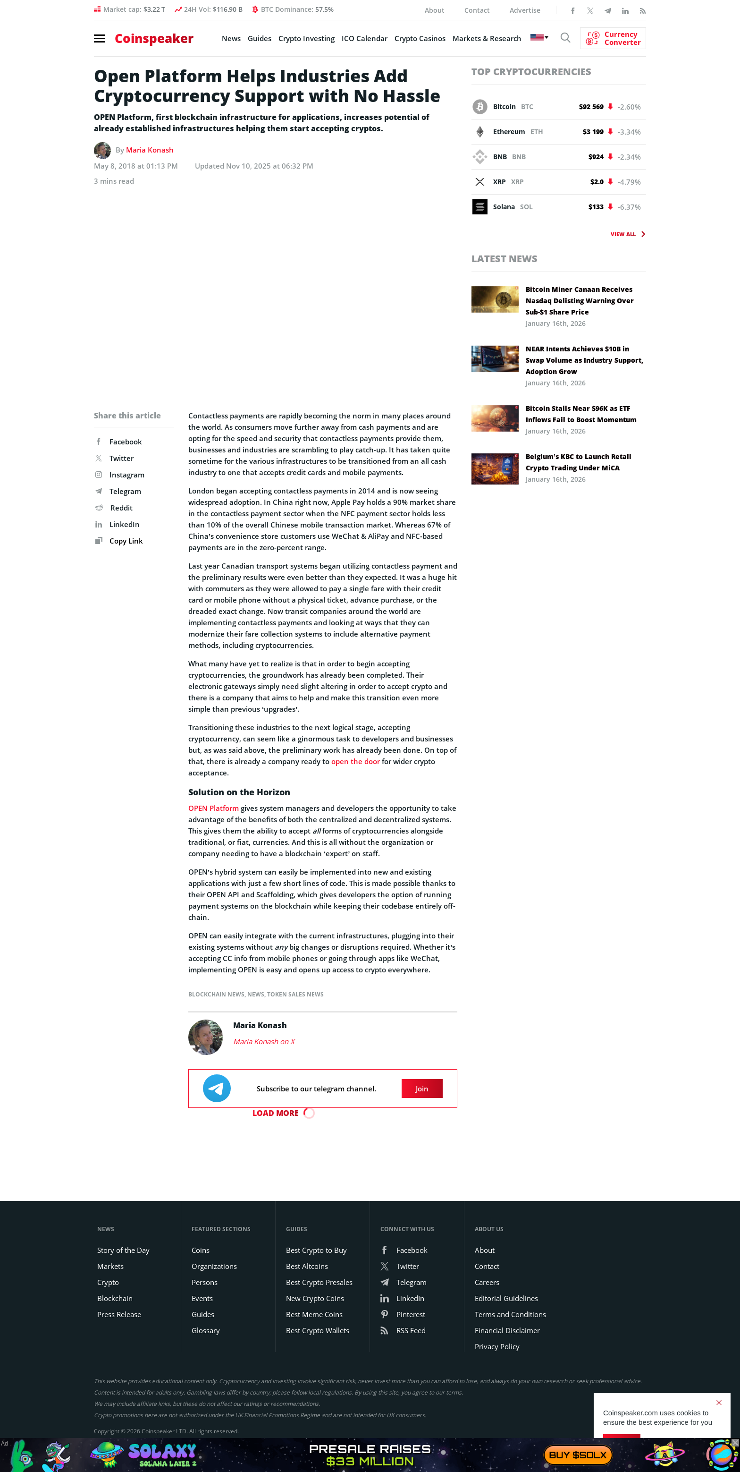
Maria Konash (150, 149)
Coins (201, 1250)
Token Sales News (295, 994)
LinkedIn (117, 524)
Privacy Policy (497, 1346)
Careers (487, 1282)
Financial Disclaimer (507, 1330)
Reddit (114, 507)
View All (623, 234)
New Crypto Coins (315, 1298)
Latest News (504, 258)
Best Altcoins (307, 1266)
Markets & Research (487, 38)
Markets (110, 1266)
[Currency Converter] (613, 38)
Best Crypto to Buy (316, 1250)
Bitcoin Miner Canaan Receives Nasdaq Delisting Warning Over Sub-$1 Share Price (580, 300)
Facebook (118, 441)
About (435, 10)
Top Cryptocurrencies (531, 71)
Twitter (114, 458)
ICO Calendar (364, 38)
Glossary (206, 1330)
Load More (275, 1113)
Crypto (108, 1282)
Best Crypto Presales (319, 1282)
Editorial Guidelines (506, 1298)
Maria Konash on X (263, 1041)
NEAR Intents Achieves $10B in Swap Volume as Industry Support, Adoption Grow (584, 360)
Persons (205, 1282)
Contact (477, 10)
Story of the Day (123, 1250)
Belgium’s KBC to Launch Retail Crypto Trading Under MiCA (578, 462)
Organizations (214, 1266)
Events (202, 1298)
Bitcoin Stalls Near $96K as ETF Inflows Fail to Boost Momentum (581, 414)
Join (422, 1088)
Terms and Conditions (510, 1314)
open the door (355, 761)
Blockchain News (216, 994)
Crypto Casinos (420, 38)
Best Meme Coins (314, 1314)
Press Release (119, 1314)
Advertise (525, 10)
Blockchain (115, 1298)
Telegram (118, 491)
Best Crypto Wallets (317, 1330)
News (231, 38)
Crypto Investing (306, 38)
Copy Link (119, 540)
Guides (259, 38)
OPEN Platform (213, 808)
